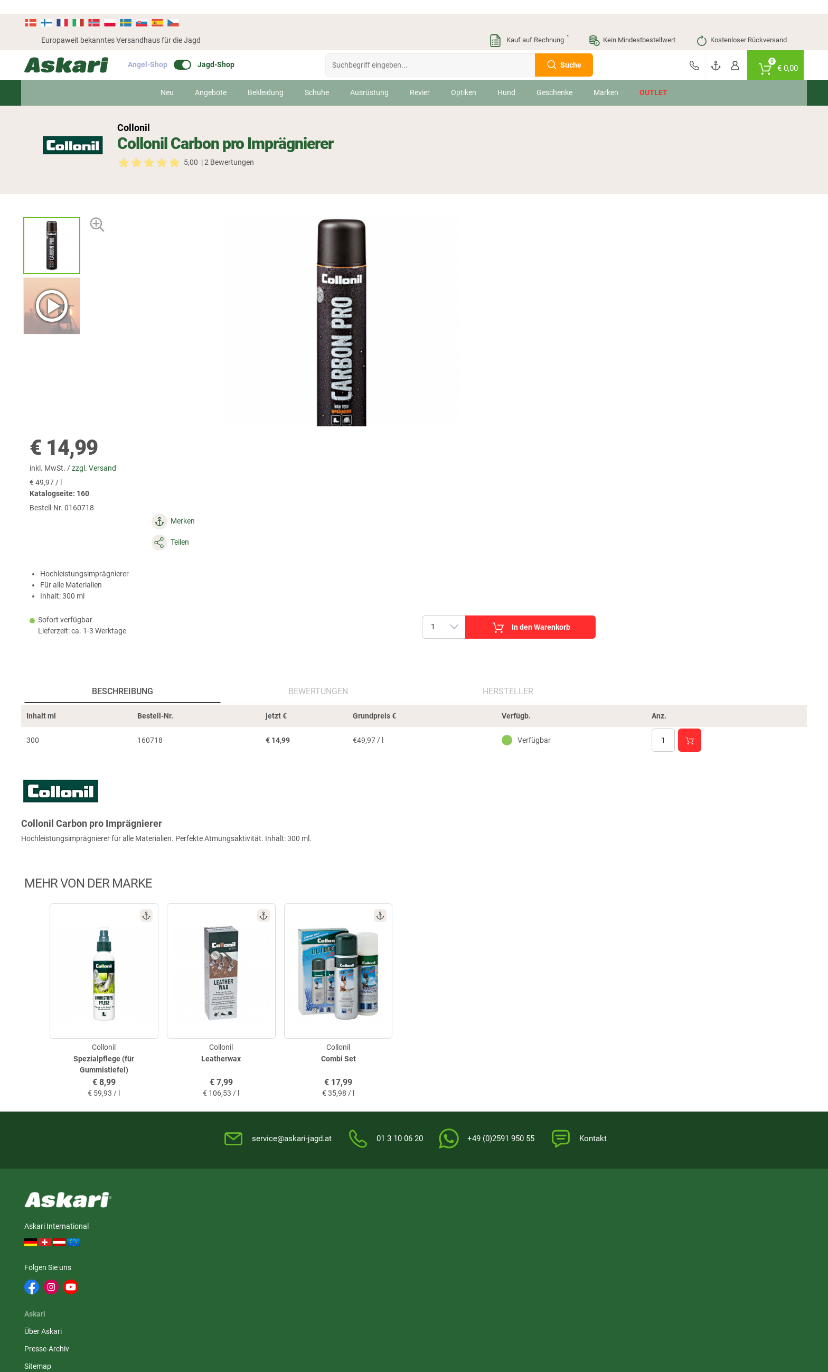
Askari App (312, 1082)
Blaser (424, 1247)
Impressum (565, 1099)
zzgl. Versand (496, 179)
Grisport (489, 1247)
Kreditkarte (691, 1082)
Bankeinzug (692, 1047)
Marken (606, 78)
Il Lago (52, 1207)
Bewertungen (230, 480)
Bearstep (429, 1207)
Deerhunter (618, 1207)
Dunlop (549, 1227)
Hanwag (304, 1247)
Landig (177, 1227)
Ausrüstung (369, 78)
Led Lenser (680, 1227)
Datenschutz (567, 1064)
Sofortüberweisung (704, 1029)
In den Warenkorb (694, 295)
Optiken (463, 78)
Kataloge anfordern (326, 1047)
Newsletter (312, 1029)
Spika (547, 1207)
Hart (421, 1227)
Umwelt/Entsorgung (580, 1082)
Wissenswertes (444, 1047)
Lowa (485, 1227)
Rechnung (689, 1117)
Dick (731, 1207)
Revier (420, 78)
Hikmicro (242, 1207)
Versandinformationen (78, 1328)
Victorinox (617, 1227)
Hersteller (350, 480)
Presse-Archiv (213, 1047)
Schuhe (317, 78)
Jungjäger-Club (319, 1064)
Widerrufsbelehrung (579, 1047)
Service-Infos (441, 1082)
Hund (506, 78)
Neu (167, 78)
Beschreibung (104, 480)
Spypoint (676, 1247)
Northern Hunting (380, 1247)
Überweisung (694, 1064)
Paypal (684, 1099)
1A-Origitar (494, 1207)
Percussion (121, 1227)
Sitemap (204, 1064)
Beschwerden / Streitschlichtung (600, 1134)
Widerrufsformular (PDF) (587, 1117)
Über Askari (209, 1029)
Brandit (364, 1227)
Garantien (436, 1099)
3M (46, 1227)
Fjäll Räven (307, 1227)
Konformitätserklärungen (461, 1117)
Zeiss (111, 1247)
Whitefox (676, 1207)
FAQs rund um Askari (454, 1029)
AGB (554, 1029)
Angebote (211, 78)
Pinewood (306, 1207)
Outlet (653, 78)
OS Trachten (248, 1227)
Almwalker (183, 1207)
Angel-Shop (164, 50)
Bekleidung (266, 78)
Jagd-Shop (232, 50)
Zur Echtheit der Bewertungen (469, 1134)
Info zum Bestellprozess (459, 1064)
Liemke (363, 1207)
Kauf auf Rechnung (528, 26)
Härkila (115, 1207)
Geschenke (554, 78)
